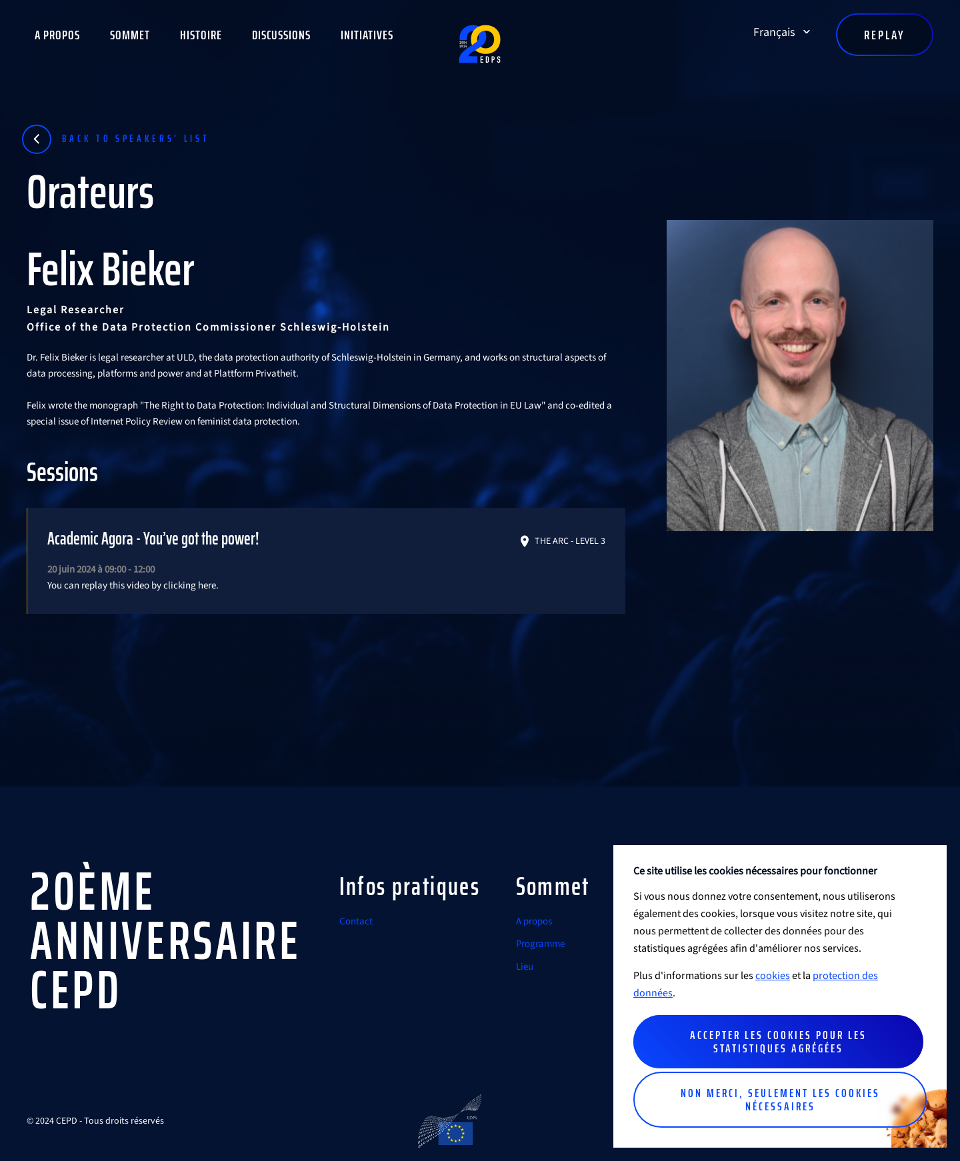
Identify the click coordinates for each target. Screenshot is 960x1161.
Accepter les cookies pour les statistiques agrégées (778, 1042)
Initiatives (367, 34)
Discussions (281, 34)
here (207, 585)
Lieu (524, 967)
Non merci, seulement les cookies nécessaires (780, 1100)
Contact (356, 921)
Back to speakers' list (136, 138)
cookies (772, 975)
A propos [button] (57, 34)
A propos (534, 921)
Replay (884, 34)
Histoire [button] (201, 34)
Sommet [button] (130, 34)
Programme (540, 944)
